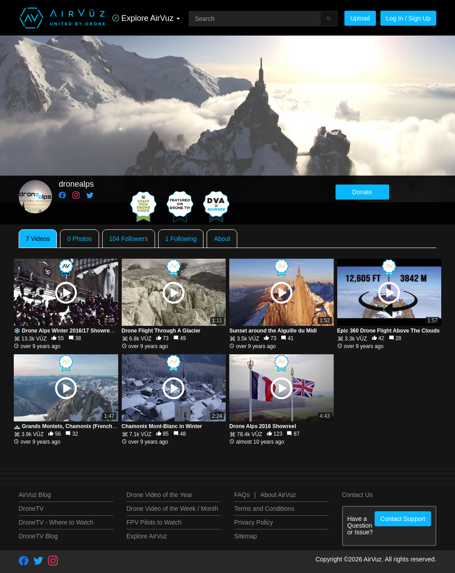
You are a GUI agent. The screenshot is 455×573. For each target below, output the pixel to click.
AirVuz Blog (35, 494)
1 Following (181, 238)
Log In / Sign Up (408, 18)
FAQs (242, 494)
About (222, 238)
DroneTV (31, 508)
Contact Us (357, 494)
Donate (362, 192)
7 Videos (38, 238)
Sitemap (245, 536)
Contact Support (402, 518)
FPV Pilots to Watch (154, 522)
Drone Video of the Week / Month (173, 508)
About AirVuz (278, 494)
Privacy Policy (253, 522)
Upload (360, 18)
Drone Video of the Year (159, 494)
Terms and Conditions (264, 508)
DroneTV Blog (38, 536)
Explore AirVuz (147, 536)
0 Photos (79, 238)
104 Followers (128, 238)
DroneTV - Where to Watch (56, 522)
